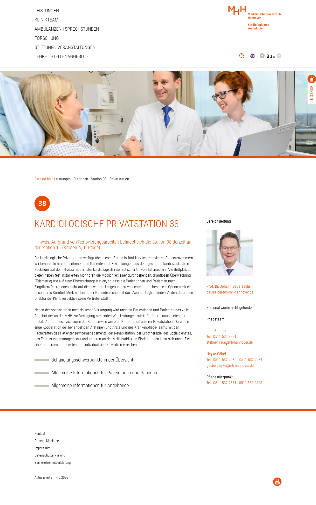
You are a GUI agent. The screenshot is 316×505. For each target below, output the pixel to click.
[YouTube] (277, 482)
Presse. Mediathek (47, 441)
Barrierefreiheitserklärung (52, 462)
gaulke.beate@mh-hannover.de (229, 292)
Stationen (81, 179)
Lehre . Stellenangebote (61, 56)
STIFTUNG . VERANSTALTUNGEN (65, 47)
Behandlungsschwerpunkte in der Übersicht (92, 360)
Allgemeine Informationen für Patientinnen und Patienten (104, 372)
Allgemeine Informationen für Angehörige (90, 385)
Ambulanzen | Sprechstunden (66, 29)
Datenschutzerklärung (49, 455)
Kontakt (39, 433)
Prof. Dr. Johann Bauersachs (228, 286)
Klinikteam (46, 20)
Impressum (42, 448)
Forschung (46, 38)
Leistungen (46, 11)
